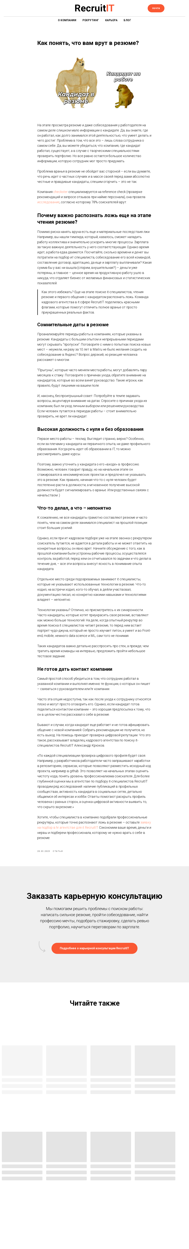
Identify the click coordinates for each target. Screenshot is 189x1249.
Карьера (111, 20)
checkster (60, 196)
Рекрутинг (91, 20)
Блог (127, 20)
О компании (67, 20)
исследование (48, 206)
